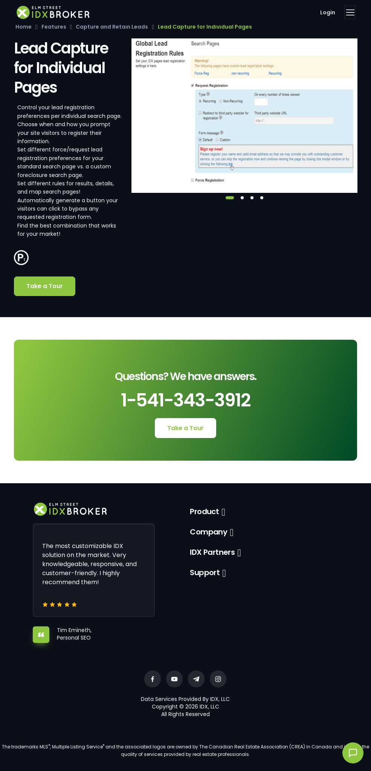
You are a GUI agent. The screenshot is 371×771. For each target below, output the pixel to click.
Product (204, 511)
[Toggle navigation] (350, 12)
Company (208, 532)
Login (327, 12)
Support (205, 572)
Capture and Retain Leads (112, 27)
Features (53, 27)
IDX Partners (212, 552)
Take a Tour (44, 286)
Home (23, 27)
